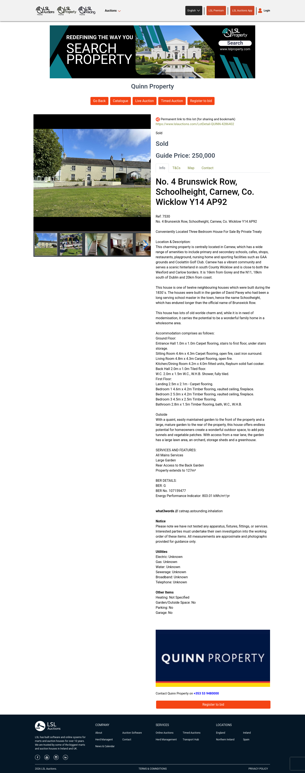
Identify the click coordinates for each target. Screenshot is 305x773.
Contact (126, 739)
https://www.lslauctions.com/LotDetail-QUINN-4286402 (195, 124)
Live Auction (144, 101)
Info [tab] (162, 168)
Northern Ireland (225, 739)
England (220, 732)
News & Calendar (105, 746)
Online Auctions (164, 732)
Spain (246, 739)
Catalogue (120, 101)
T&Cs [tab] (176, 168)
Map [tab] (191, 168)
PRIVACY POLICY (258, 768)
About (98, 732)
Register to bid (201, 101)
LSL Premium (216, 10)
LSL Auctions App (242, 10)
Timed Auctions (192, 732)
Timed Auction (172, 101)
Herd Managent (104, 739)
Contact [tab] (208, 168)
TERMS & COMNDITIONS (153, 768)
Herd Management (166, 739)
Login (267, 10)
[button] (193, 10)
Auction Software (132, 732)
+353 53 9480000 (206, 693)
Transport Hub (191, 739)
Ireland (247, 732)
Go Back (99, 101)
